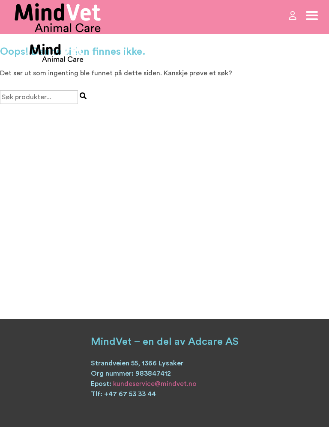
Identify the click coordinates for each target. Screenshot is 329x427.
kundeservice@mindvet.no (155, 383)
